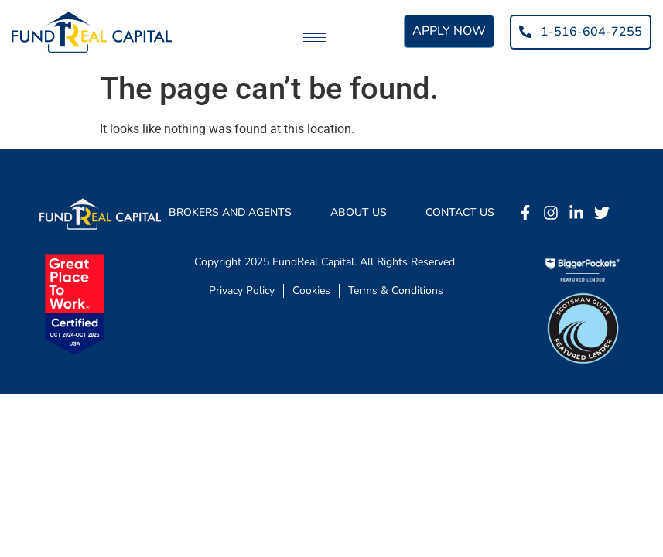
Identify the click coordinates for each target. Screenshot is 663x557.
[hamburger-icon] (314, 37)
